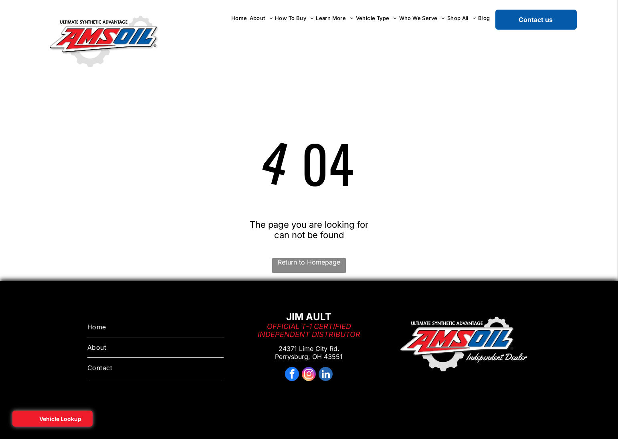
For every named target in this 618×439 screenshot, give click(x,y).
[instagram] (309, 375)
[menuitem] (239, 18)
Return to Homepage (309, 262)
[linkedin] (326, 375)
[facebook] (292, 375)
